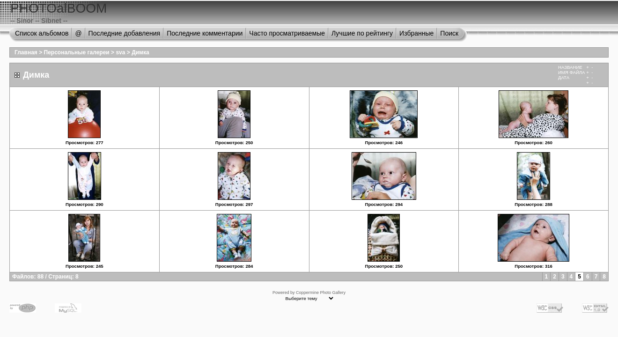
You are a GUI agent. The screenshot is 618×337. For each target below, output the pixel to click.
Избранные (416, 33)
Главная (26, 52)
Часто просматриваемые (287, 33)
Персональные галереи (77, 52)
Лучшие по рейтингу (362, 33)
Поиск (449, 33)
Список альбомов (41, 33)
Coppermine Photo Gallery (321, 292)
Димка (140, 52)
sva (120, 52)
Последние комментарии (205, 33)
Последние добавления (124, 33)
